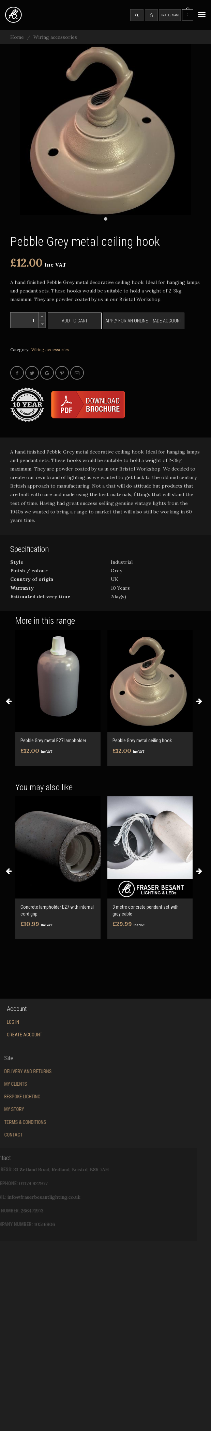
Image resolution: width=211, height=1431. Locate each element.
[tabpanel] (105, 129)
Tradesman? (170, 15)
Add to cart (75, 320)
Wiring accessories (55, 37)
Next (199, 701)
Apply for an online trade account (143, 320)
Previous (8, 701)
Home (17, 37)
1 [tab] (105, 219)
